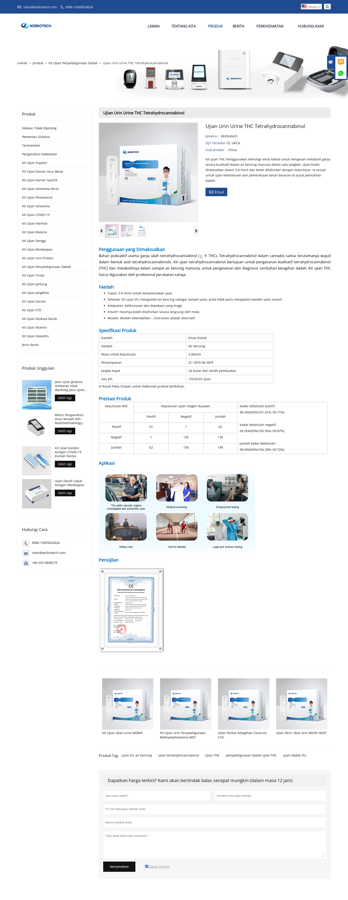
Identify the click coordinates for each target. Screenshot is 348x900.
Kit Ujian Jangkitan (35, 293)
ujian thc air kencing (136, 756)
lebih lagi (65, 398)
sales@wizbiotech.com (40, 7)
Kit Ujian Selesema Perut (40, 189)
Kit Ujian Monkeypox (37, 249)
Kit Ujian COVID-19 (35, 215)
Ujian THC (212, 756)
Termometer (31, 145)
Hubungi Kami (311, 26)
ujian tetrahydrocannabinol (178, 756)
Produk (215, 26)
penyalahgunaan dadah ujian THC (251, 756)
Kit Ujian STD (31, 310)
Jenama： (213, 136)
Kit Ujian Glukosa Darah (39, 319)
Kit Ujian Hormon (34, 223)
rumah (22, 63)
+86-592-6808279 (44, 563)
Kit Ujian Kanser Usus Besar (42, 171)
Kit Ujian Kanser (34, 301)
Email (216, 192)
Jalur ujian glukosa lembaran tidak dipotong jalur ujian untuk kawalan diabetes (69, 386)
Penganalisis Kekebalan (39, 154)
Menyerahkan (119, 868)
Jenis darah (30, 345)
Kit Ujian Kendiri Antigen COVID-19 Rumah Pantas (68, 452)
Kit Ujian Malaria (34, 232)
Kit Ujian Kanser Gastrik (39, 180)
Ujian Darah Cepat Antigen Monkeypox (69, 483)
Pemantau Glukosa (36, 137)
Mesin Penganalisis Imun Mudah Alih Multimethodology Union (69, 419)
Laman (154, 26)
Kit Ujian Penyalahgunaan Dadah (73, 63)
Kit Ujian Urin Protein (37, 258)
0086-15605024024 (79, 7)
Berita (238, 26)
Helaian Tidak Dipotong (39, 128)
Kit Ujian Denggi (34, 241)
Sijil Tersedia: (216, 143)
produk (38, 63)
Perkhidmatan (269, 26)
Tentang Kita (183, 26)
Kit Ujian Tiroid (33, 275)
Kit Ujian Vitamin (34, 327)
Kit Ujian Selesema (36, 206)
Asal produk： (217, 150)
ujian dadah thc (294, 756)
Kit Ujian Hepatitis (35, 336)
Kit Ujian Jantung (34, 284)
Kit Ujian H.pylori (34, 163)
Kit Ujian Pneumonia (37, 197)
